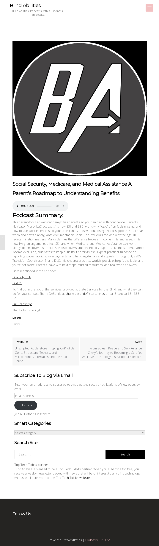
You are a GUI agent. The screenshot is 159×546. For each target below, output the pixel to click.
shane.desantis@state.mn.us (85, 294)
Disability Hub (21, 277)
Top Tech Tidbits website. (73, 478)
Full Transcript (22, 304)
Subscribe (25, 405)
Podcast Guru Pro (97, 540)
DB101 (17, 283)
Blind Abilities (25, 5)
